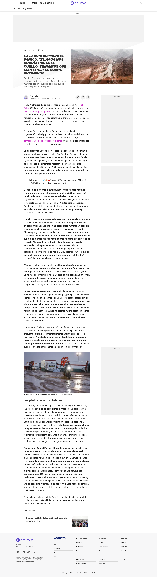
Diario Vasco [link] (79, 544)
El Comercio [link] (79, 548)
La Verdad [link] (101, 544)
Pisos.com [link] (124, 548)
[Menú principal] (15, 3)
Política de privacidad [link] (76, 574)
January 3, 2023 (59, 183)
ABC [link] (55, 546)
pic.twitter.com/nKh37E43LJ (73, 180)
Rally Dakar (27, 9)
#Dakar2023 (55, 180)
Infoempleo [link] (102, 561)
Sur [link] (77, 557)
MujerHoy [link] (124, 552)
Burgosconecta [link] (103, 552)
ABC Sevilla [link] (57, 550)
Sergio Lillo (33, 96)
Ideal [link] (77, 552)
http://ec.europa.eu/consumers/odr (26, 562)
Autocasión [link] (124, 540)
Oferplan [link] (123, 544)
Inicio (22, 3)
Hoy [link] (55, 554)
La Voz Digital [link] (102, 540)
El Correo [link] (56, 558)
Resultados (32, 3)
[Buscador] (141, 3)
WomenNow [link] (102, 565)
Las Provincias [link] (80, 561)
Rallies (17, 9)
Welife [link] (123, 561)
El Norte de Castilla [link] (81, 540)
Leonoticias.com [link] (103, 548)
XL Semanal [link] (124, 557)
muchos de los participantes (37, 111)
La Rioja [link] (56, 562)
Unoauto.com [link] (102, 557)
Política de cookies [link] (97, 574)
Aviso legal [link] (65, 574)
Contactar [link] (57, 574)
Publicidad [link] (87, 574)
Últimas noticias (47, 3)
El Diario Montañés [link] (81, 565)
